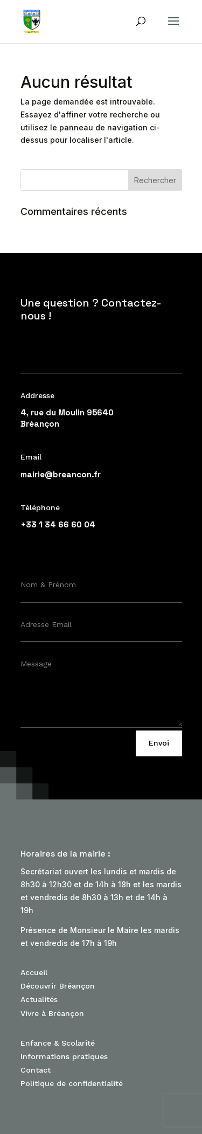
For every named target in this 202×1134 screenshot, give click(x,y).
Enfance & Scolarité (57, 1043)
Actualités (39, 999)
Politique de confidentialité (71, 1083)
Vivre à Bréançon (52, 1013)
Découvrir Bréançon (57, 986)
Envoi (159, 743)
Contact (35, 1070)
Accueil (33, 972)
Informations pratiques (64, 1056)
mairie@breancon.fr (60, 474)
